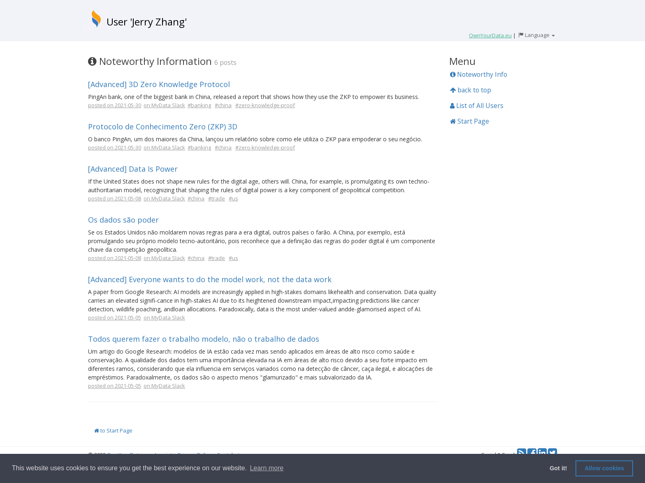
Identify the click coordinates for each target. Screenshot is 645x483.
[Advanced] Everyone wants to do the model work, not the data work (210, 279)
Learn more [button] (266, 468)
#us (233, 198)
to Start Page (113, 430)
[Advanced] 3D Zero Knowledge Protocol (159, 84)
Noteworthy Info (478, 74)
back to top (470, 89)
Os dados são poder (123, 220)
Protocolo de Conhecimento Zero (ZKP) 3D (162, 126)
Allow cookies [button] (604, 468)
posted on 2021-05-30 (114, 105)
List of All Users (476, 105)
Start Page (469, 121)
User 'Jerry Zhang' (147, 21)
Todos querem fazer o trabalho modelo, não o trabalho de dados (203, 339)
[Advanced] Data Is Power (133, 169)
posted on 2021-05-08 (114, 198)
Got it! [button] (558, 468)
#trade (216, 198)
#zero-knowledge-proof (265, 105)
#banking (199, 105)
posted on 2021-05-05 (114, 317)
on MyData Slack (164, 105)
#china (223, 105)
